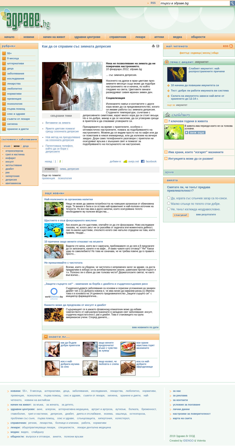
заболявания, (81, 390)
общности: (17, 436)
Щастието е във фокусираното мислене (70, 220)
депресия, (57, 413)
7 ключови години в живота (188, 121)
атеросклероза (14, 151)
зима (63, 168)
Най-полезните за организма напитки (68, 199)
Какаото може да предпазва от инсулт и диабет (75, 304)
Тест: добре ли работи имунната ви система (200, 90)
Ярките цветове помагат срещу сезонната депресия (62, 130)
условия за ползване (186, 404)
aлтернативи (15, 63)
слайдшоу (38, 431)
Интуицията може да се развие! (190, 158)
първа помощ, (53, 395)
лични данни (181, 409)
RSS (153, 3)
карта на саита (182, 418)
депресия (11, 179)
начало (9, 37)
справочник (118, 37)
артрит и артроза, (102, 409)
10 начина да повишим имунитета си (195, 85)
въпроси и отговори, (38, 436)
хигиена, (113, 395)
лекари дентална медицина (94, 427)
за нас (177, 390)
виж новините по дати (145, 327)
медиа (177, 37)
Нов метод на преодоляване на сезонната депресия (63, 138)
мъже (7, 146)
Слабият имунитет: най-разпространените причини (207, 70)
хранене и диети (18, 128)
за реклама (180, 395)
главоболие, (18, 413)
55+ (9, 53)
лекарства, (117, 390)
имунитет (181, 105)
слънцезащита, (86, 418)
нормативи (14, 93)
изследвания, (99, 390)
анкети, (57, 436)
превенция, (18, 395)
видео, (25, 431)
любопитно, (133, 390)
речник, (32, 422)
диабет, (70, 413)
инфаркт (11, 158)
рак (8, 172)
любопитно (14, 88)
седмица (196, 53)
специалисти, (66, 427)
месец (206, 53)
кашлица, (122, 413)
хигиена (12, 123)
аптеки (159, 37)
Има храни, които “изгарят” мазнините (195, 152)
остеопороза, (138, 413)
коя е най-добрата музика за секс (70, 364)
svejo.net (133, 161)
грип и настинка (15, 154)
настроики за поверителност (192, 413)
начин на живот (54, 37)
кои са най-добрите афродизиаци (144, 364)
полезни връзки (73, 436)
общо (215, 53)
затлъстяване (14, 165)
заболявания (15, 73)
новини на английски (37, 400)
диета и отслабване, (89, 413)
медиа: (15, 431)
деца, (67, 390)
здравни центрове (87, 37)
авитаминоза (13, 183)
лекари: (16, 427)
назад (48, 161)
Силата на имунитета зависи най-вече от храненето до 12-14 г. (197, 97)
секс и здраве (16, 113)
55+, (26, 390)
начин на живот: (21, 404)
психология (14, 103)
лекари (140, 37)
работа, (86, 422)
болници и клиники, (67, 422)
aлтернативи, (53, 390)
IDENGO (188, 440)
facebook (151, 161)
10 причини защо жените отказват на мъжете (73, 241)
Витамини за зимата (58, 122)
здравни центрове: (23, 409)
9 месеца (13, 58)
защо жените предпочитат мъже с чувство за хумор (108, 346)
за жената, (52, 404)
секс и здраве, (73, 395)
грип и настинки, (38, 413)
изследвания (15, 78)
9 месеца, (36, 390)
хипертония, (106, 418)
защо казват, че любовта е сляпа (109, 362)
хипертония (12, 176)
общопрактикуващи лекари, (39, 427)
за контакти (180, 400)
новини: (16, 390)
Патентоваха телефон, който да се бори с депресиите (59, 148)
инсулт (10, 161)
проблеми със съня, (23, 418)
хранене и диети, (131, 395)
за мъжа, (38, 404)
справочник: (19, 422)
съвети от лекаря (18, 118)
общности (198, 37)
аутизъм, (121, 409)
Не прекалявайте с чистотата (63, 262)
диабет (10, 169)
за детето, (68, 404)
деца (10, 68)
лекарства (14, 83)
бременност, (149, 409)
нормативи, (149, 390)
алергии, (51, 409)
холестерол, (122, 418)
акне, (40, 409)
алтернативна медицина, (74, 409)
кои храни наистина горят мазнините (145, 345)
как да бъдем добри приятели (70, 344)
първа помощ (16, 108)
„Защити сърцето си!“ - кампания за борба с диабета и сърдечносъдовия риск (96, 283)
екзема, (109, 413)
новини (29, 37)
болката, (134, 409)
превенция (14, 98)
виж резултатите (206, 214)
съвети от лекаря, (94, 395)
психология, (34, 395)
